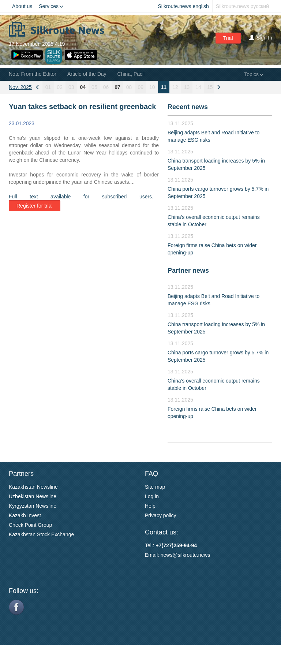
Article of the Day (86, 74)
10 (152, 87)
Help (150, 506)
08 (129, 87)
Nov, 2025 (20, 87)
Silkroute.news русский (242, 6)
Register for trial (34, 206)
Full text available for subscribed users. (81, 197)
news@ (169, 555)
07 (117, 87)
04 (83, 87)
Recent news (188, 107)
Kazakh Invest (25, 515)
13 (187, 87)
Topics (253, 74)
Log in (152, 496)
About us (22, 6)
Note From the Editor (32, 74)
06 (106, 87)
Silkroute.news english (183, 6)
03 (71, 87)
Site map (155, 487)
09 (140, 87)
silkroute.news (194, 555)
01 (48, 87)
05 (94, 87)
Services (51, 6)
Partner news (188, 270)
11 (164, 87)
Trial (228, 38)
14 (198, 87)
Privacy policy (160, 515)
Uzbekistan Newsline (32, 496)
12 (175, 87)
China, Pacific (133, 74)
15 (210, 87)
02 (60, 87)
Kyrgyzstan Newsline (32, 506)
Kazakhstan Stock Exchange (41, 534)
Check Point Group (30, 525)
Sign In (260, 38)
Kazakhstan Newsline (33, 487)
